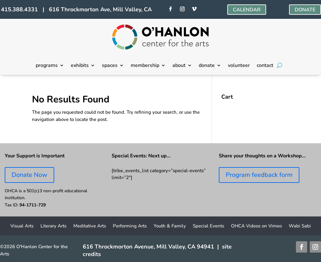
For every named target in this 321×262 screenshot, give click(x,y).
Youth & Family (170, 226)
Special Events (208, 226)
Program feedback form (259, 175)
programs (47, 66)
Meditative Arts (89, 226)
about (179, 66)
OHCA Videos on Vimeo (256, 226)
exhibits (80, 66)
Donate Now (29, 175)
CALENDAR (246, 9)
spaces (110, 66)
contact (265, 66)
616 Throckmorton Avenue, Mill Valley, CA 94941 (148, 246)
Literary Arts (53, 226)
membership (145, 66)
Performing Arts (130, 226)
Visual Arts (22, 226)
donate (207, 66)
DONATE (305, 9)
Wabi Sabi (300, 226)
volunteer (239, 66)
